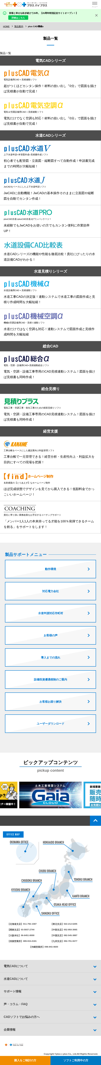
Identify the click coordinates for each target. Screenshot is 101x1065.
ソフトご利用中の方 (75, 1060)
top (95, 823)
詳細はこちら (18, 17)
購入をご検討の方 (25, 1060)
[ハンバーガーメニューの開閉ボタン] (94, 4)
